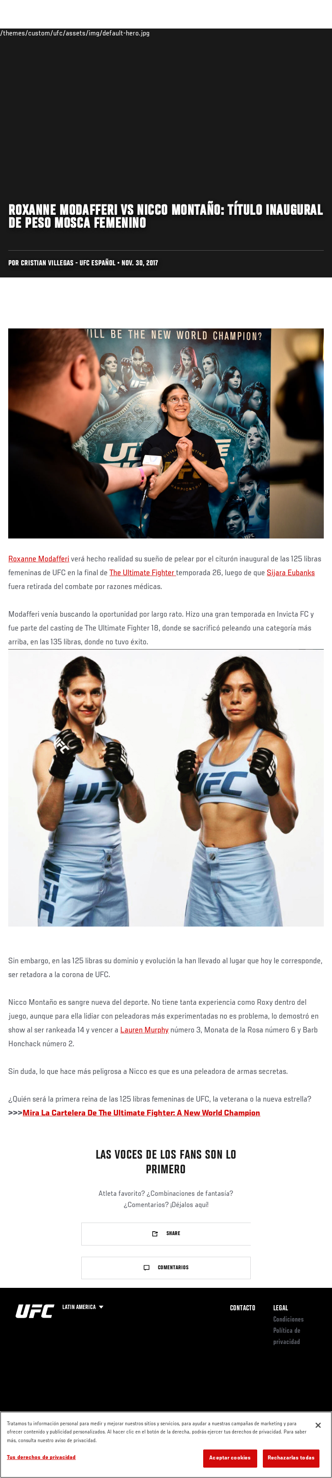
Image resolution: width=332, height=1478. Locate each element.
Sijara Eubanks (291, 573)
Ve (243, 32)
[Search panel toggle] (303, 32)
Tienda (282, 32)
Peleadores (104, 32)
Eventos (25, 32)
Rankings (62, 32)
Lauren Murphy (144, 1030)
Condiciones (288, 1320)
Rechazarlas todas (291, 1458)
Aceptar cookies (230, 1458)
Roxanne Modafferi (38, 559)
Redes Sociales (205, 36)
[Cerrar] (318, 1425)
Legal (280, 1308)
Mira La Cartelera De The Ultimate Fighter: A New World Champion (141, 1113)
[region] (166, 1444)
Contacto (242, 1308)
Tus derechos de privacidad (41, 1458)
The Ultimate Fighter (142, 573)
